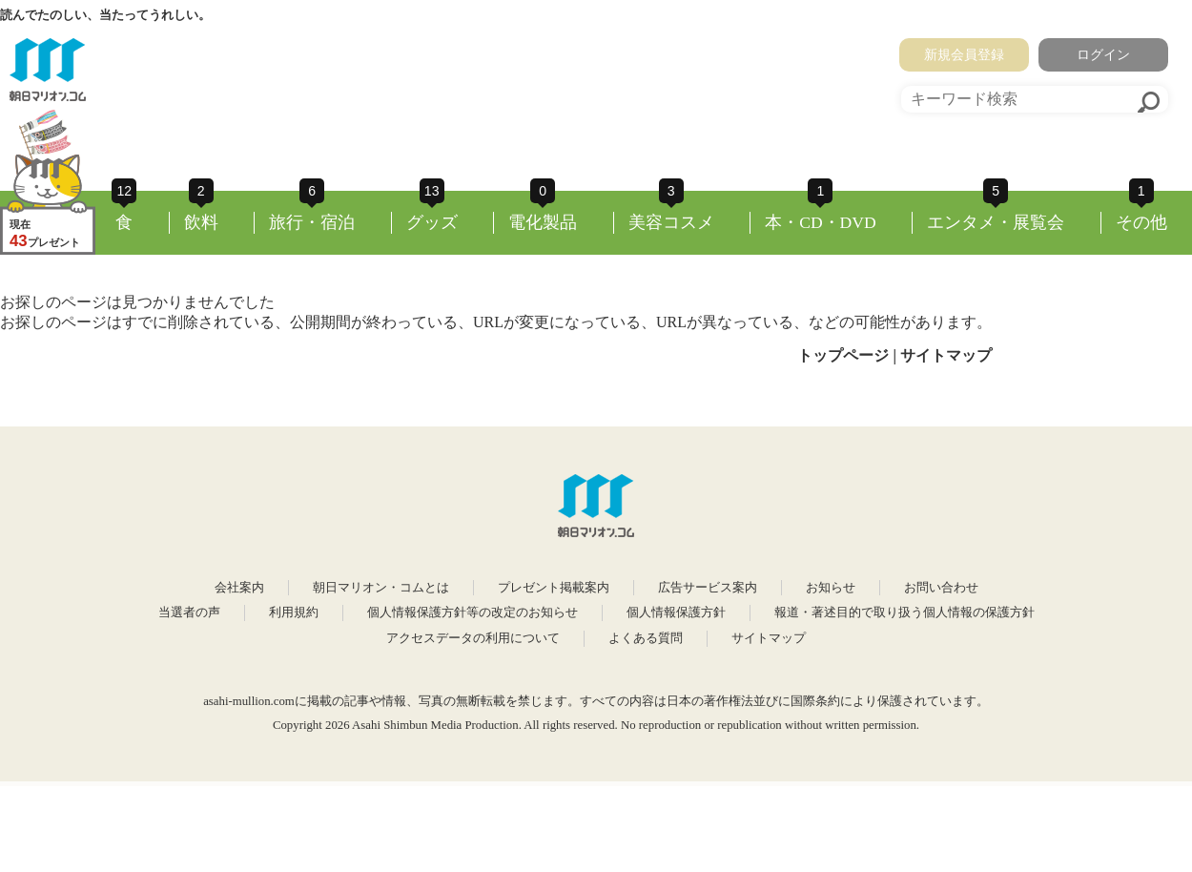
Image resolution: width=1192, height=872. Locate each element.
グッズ (432, 222)
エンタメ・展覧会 (995, 222)
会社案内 (239, 587)
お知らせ (830, 587)
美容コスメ (671, 222)
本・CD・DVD (820, 222)
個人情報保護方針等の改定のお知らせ (472, 612)
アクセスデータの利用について (473, 638)
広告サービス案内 (707, 587)
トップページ (843, 355)
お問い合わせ (941, 587)
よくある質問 (645, 638)
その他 (1141, 222)
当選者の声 (189, 612)
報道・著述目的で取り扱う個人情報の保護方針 (904, 612)
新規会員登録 (964, 54)
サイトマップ (946, 355)
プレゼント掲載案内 (553, 587)
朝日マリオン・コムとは (381, 587)
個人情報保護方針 (676, 612)
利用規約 (294, 612)
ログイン (1103, 54)
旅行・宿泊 (312, 222)
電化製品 (542, 222)
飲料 (201, 222)
